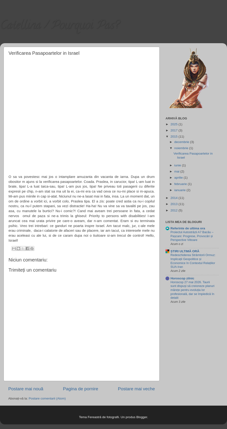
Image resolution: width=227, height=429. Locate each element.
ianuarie (180, 190)
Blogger (141, 417)
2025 (174, 124)
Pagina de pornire (80, 388)
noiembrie (181, 148)
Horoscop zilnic (182, 278)
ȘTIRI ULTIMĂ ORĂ (184, 251)
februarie (181, 184)
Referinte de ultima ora (187, 228)
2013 (174, 204)
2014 (174, 198)
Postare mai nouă (25, 388)
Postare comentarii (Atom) (47, 398)
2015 (174, 136)
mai (177, 171)
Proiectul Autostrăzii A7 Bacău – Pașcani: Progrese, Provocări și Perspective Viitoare (192, 236)
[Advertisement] (54, 114)
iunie (178, 165)
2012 (174, 210)
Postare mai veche (136, 388)
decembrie (182, 142)
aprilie (179, 177)
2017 (174, 130)
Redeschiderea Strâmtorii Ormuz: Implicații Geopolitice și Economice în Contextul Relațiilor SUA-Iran (192, 261)
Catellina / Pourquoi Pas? (59, 26)
